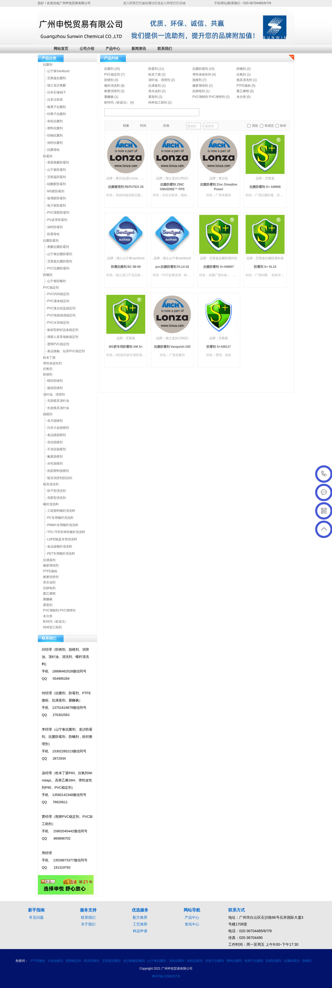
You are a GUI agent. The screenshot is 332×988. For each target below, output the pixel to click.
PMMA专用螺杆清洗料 (62, 525)
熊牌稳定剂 (73, 961)
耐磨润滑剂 (112, 91)
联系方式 (236, 910)
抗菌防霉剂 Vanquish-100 (172, 347)
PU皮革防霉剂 (57, 220)
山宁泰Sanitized (58, 71)
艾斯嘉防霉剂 (56, 177)
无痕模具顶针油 (58, 401)
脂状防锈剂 (55, 388)
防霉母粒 (53, 234)
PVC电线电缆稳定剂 (61, 315)
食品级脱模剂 (56, 435)
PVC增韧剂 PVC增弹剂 (208, 97)
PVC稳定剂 (112, 74)
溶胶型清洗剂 (56, 498)
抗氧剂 (241, 74)
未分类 (241, 97)
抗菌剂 (109, 69)
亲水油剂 (154, 91)
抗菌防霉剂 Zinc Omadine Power (218, 187)
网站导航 (192, 910)
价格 (166, 125)
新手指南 (36, 910)
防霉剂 (153, 69)
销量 (126, 125)
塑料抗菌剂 (55, 128)
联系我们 (164, 48)
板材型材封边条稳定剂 (62, 330)
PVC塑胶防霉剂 (58, 212)
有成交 (269, 125)
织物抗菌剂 (55, 135)
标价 (283, 125)
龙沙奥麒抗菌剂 (134, 961)
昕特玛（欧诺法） (116, 102)
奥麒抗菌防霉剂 (58, 247)
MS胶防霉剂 (55, 191)
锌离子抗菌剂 (56, 114)
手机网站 (220, 3)
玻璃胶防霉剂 (56, 198)
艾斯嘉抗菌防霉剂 (59, 261)
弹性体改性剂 (201, 74)
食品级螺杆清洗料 (59, 546)
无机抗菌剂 (176, 961)
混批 (255, 125)
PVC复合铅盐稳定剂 (61, 308)
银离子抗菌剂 (56, 107)
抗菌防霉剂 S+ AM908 (265, 187)
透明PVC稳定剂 (58, 344)
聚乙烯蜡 (243, 91)
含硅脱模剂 (55, 442)
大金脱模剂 (55, 961)
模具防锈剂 (91, 961)
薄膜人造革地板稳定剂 (62, 337)
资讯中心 (192, 924)
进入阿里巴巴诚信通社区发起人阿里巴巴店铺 (154, 3)
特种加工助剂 (157, 102)
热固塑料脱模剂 (58, 471)
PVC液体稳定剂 (58, 301)
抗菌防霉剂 (200, 69)
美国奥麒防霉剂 (58, 162)
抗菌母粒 (53, 150)
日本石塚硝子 (56, 92)
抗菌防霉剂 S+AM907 (218, 267)
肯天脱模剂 (55, 421)
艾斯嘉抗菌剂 (56, 78)
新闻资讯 (139, 48)
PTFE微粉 (244, 85)
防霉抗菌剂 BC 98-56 (126, 267)
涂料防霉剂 (55, 227)
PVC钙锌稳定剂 (58, 294)
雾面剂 (153, 97)
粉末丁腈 (154, 74)
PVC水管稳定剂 (58, 322)
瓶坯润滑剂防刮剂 (59, 478)
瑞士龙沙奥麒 (56, 85)
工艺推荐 (140, 924)
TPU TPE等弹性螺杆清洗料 (66, 532)
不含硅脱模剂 (56, 449)
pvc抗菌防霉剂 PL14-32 (172, 267)
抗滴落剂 (154, 85)
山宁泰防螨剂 (56, 281)
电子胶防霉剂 (56, 205)
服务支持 (88, 910)
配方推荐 (140, 917)
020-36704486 (324, 474)
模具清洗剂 (244, 80)
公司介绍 (87, 48)
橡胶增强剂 (200, 85)
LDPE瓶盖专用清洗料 (62, 539)
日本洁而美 (55, 99)
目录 (116, 126)
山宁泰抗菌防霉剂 (59, 254)
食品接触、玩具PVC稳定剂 (66, 351)
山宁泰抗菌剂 (157, 961)
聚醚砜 (109, 97)
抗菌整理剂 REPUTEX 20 (126, 187)
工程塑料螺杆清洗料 (61, 511)
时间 (143, 125)
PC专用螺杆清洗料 (60, 518)
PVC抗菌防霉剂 (58, 268)
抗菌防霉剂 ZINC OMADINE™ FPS (172, 187)
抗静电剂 (198, 91)
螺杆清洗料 (112, 85)
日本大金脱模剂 (58, 428)
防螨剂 (241, 69)
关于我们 (88, 924)
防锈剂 (109, 80)
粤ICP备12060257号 (166, 976)
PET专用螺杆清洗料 (61, 553)
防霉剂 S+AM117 (218, 347)
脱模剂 (197, 80)
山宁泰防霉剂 (56, 170)
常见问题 (36, 917)
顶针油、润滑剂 (159, 80)
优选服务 (140, 910)
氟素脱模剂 (55, 456)
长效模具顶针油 (58, 408)
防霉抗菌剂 (273, 961)
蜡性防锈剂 (55, 381)
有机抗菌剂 (55, 121)
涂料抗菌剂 (55, 143)
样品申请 (140, 931)
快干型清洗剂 (56, 491)
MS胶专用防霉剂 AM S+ (126, 347)
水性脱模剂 (55, 463)
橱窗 (110, 126)
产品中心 (113, 48)
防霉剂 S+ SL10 (265, 267)
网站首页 (61, 48)
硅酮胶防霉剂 (56, 184)
